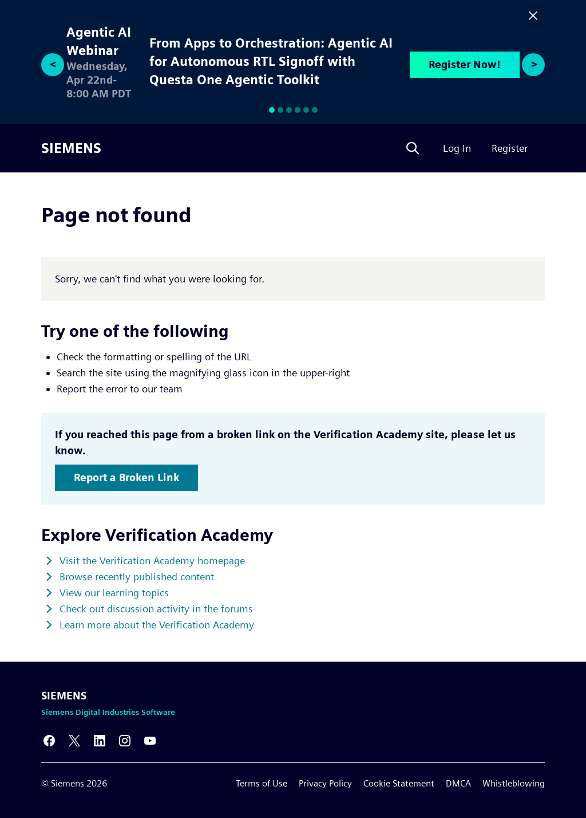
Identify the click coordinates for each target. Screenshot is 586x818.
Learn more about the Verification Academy (157, 625)
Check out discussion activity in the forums (156, 609)
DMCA (458, 783)
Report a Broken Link (126, 477)
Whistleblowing (513, 783)
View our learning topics (114, 593)
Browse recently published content (137, 577)
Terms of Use (261, 783)
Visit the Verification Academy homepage (152, 560)
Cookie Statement (398, 783)
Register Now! (465, 64)
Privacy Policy (325, 783)
